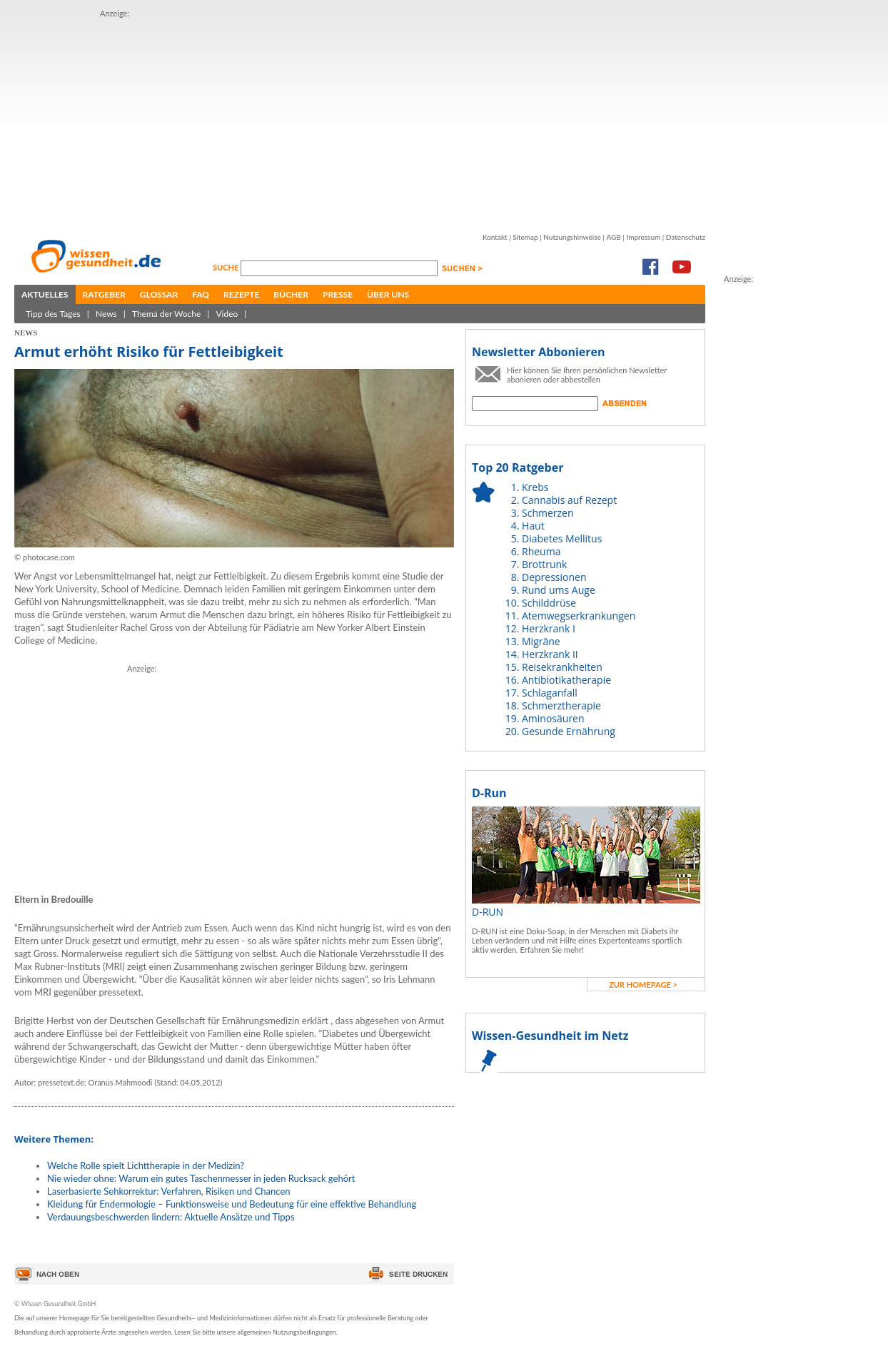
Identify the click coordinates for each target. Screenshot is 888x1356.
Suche (227, 267)
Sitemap (525, 237)
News (106, 313)
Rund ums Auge (558, 590)
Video (227, 313)
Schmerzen (548, 513)
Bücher (290, 294)
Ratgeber (104, 294)
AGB (613, 237)
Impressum (643, 237)
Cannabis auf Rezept (569, 500)
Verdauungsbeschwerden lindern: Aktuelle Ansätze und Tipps (171, 1217)
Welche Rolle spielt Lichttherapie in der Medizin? (145, 1165)
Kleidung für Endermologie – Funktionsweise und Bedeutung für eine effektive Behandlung (231, 1204)
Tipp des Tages (53, 313)
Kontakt (495, 237)
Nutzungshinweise (572, 237)
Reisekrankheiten (562, 667)
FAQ (200, 294)
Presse (338, 294)
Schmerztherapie (561, 705)
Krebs (535, 487)
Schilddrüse (549, 602)
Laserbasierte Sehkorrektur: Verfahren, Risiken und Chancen (169, 1191)
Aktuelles (45, 294)
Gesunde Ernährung (568, 731)
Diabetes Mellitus (562, 538)
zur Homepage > (643, 984)
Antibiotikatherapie (566, 680)
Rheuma (541, 551)
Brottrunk (544, 564)
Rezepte (241, 294)
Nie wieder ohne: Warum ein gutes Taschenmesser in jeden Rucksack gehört (201, 1178)
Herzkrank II (550, 654)
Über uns (388, 294)
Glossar (159, 294)
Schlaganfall (549, 692)
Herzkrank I (548, 628)
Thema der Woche (166, 313)
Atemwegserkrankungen (578, 615)
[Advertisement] (345, 120)
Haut (533, 525)
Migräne (541, 641)
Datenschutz (685, 237)
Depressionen (554, 577)
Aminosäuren (553, 718)
